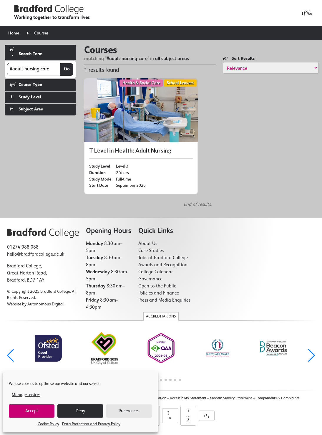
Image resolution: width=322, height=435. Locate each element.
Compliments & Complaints (277, 398)
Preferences (129, 411)
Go (67, 69)
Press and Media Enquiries (164, 300)
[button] (312, 355)
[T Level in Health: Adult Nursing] (141, 136)
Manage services (26, 395)
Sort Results (239, 58)
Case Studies (151, 251)
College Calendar (155, 272)
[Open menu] (305, 13)
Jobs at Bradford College (163, 258)
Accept (31, 411)
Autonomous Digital (45, 304)
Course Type (26, 84)
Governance (150, 279)
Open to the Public (157, 286)
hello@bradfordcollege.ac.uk (35, 254)
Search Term (26, 51)
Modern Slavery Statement (231, 398)
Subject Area (26, 109)
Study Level (25, 97)
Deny (80, 411)
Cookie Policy (48, 424)
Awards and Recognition (162, 265)
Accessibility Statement (188, 398)
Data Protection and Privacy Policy (91, 424)
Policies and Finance (158, 293)
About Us (147, 244)
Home (13, 33)
